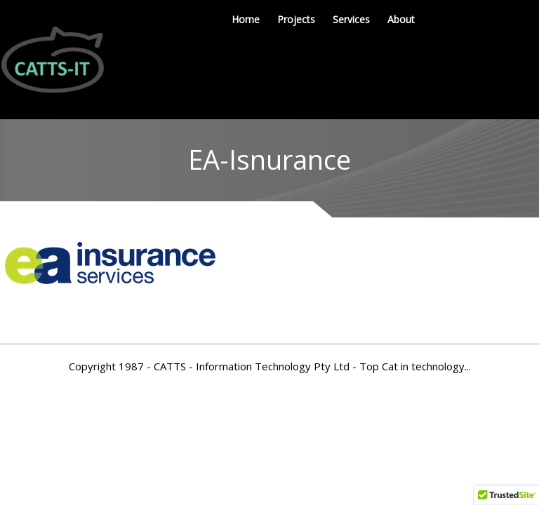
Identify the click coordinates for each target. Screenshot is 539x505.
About (401, 19)
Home (246, 19)
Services (351, 19)
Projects (296, 19)
